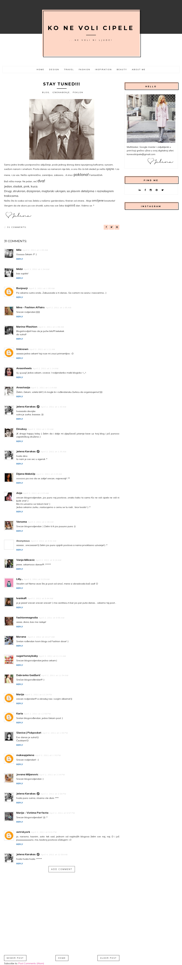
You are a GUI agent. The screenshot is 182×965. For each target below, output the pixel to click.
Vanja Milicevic (25, 559)
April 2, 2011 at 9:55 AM (51, 617)
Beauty (122, 69)
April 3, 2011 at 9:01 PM (44, 832)
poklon (78, 92)
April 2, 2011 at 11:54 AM (54, 675)
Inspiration (103, 69)
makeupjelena (25, 755)
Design (54, 69)
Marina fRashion (26, 326)
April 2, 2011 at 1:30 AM (53, 407)
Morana (21, 636)
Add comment (61, 869)
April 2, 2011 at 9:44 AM (40, 598)
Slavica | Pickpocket (28, 732)
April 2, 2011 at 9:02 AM (43, 541)
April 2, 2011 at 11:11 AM (52, 656)
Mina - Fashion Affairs (30, 307)
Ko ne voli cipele (91, 28)
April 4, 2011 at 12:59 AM (54, 854)
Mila (18, 249)
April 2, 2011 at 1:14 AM (45, 368)
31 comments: (17, 227)
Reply (19, 259)
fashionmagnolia (27, 617)
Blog (45, 92)
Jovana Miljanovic (27, 774)
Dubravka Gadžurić (28, 675)
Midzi (19, 269)
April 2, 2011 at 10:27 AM (41, 637)
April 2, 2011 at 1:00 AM (35, 250)
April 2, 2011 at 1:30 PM (48, 755)
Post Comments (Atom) (31, 963)
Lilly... (19, 579)
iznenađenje (61, 92)
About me (139, 69)
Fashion (84, 69)
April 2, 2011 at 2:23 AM (36, 493)
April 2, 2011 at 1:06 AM (51, 327)
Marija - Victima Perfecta (32, 812)
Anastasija (23, 387)
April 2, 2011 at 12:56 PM (37, 713)
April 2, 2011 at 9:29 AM (37, 579)
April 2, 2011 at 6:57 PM (62, 813)
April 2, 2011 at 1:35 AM (53, 451)
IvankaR (21, 598)
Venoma (21, 521)
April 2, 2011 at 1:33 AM (41, 429)
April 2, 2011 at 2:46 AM (41, 522)
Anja (19, 493)
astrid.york (23, 831)
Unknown (22, 349)
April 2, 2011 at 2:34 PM (52, 774)
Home (40, 69)
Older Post (108, 958)
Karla (19, 713)
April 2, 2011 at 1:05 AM (42, 288)
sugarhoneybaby (27, 655)
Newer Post (15, 958)
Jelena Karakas (26, 406)
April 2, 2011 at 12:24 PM (38, 694)
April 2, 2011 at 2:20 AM (49, 474)
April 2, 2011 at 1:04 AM (36, 269)
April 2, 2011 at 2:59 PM (53, 794)
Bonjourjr (22, 288)
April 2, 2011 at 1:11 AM (42, 349)
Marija (20, 694)
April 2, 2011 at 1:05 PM (55, 733)
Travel (69, 69)
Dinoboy (21, 429)
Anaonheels (24, 368)
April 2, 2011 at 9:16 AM (48, 560)
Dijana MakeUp (25, 473)
